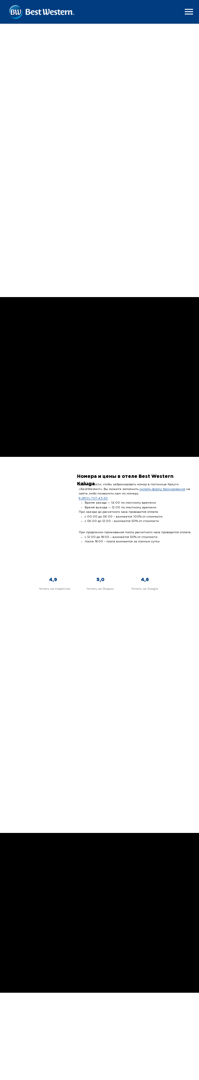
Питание (23, 498)
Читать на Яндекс (100, 589)
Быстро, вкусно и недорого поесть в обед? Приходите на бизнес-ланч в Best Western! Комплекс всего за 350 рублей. (52, 808)
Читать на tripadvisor (54, 589)
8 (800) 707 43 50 (162, 1023)
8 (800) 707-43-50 (93, 498)
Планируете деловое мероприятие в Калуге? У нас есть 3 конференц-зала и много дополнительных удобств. (52, 761)
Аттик (143, 246)
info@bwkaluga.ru (163, 1033)
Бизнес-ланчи (52, 794)
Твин (141, 170)
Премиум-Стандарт (34, 170)
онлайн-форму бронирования (162, 489)
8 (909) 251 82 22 (162, 1028)
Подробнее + (39, 52)
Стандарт (21, 97)
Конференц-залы (52, 748)
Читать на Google (144, 589)
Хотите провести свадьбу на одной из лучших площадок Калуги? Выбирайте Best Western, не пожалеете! (147, 761)
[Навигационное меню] (189, 12)
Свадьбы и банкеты (147, 748)
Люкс (15, 246)
